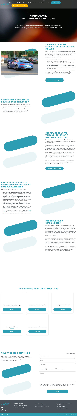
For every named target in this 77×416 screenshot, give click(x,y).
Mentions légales (60, 414)
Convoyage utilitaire (39, 403)
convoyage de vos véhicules (42, 27)
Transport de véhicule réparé (62, 407)
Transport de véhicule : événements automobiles (64, 404)
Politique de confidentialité (70, 414)
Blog (48, 2)
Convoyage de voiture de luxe (41, 404)
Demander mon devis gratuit (54, 80)
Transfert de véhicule (60, 406)
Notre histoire (41, 2)
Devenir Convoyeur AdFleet (19, 5)
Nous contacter (4, 410)
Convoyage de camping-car (20, 407)
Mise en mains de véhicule (29, 2)
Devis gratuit (56, 2)
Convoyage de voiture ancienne (20, 405)
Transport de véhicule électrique (42, 406)
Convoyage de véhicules (15, 2)
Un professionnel (61, 369)
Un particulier (50, 369)
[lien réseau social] (2, 407)
